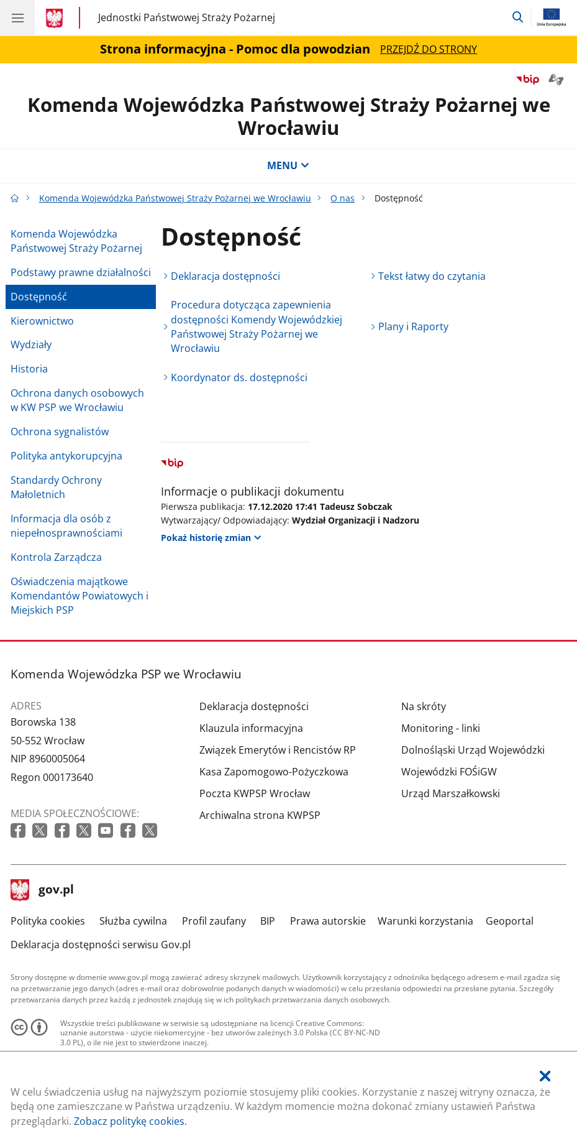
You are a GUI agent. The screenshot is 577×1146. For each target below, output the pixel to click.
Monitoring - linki (440, 728)
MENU (288, 165)
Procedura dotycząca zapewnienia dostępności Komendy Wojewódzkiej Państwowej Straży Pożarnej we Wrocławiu (256, 326)
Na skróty (423, 706)
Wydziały (31, 344)
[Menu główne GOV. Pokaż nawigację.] (17, 17)
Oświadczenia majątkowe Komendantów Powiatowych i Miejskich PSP (79, 596)
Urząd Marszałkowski (450, 793)
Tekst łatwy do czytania (432, 276)
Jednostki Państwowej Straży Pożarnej (186, 17)
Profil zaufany (214, 921)
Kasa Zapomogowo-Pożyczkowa (273, 772)
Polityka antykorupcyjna (66, 456)
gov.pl (42, 890)
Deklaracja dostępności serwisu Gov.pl (101, 944)
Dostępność (39, 296)
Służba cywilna (133, 921)
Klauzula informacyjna (251, 728)
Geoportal (510, 921)
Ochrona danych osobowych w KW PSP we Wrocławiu (77, 400)
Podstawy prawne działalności (81, 272)
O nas (342, 198)
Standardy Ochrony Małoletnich (56, 487)
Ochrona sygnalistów (60, 431)
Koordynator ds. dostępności (239, 377)
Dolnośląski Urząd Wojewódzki (473, 750)
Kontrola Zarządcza (56, 557)
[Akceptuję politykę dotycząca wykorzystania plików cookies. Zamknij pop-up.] (545, 1076)
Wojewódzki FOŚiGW (449, 772)
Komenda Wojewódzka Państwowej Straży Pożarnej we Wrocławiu (288, 116)
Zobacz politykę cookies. (130, 1121)
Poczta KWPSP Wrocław (254, 793)
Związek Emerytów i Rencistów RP (277, 750)
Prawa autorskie (328, 921)
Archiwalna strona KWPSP (259, 815)
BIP (267, 921)
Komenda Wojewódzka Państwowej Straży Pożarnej (76, 241)
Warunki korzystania (425, 921)
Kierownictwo (42, 321)
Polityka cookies (48, 921)
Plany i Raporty (413, 326)
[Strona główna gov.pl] (56, 19)
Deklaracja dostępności (225, 276)
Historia (29, 369)
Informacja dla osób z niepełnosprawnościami (66, 526)
